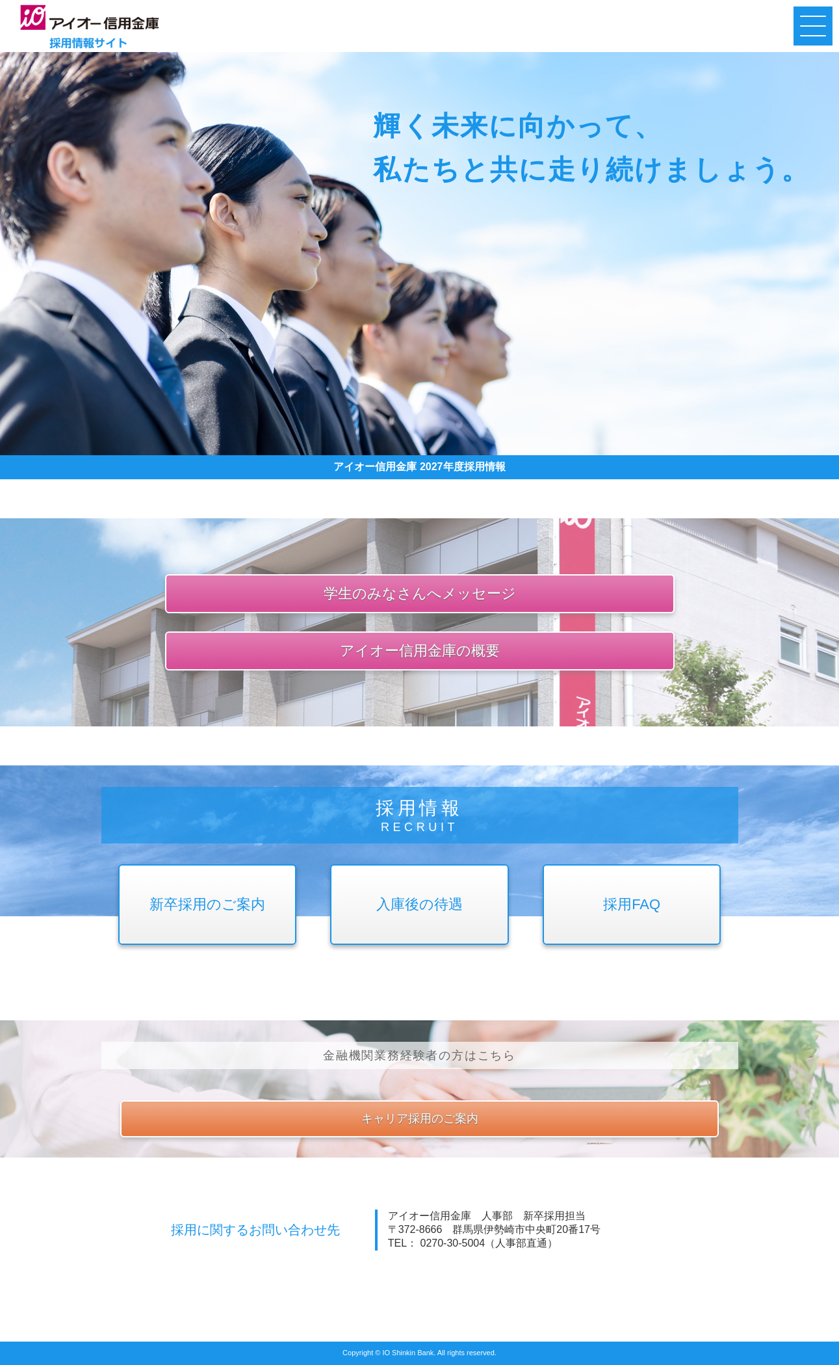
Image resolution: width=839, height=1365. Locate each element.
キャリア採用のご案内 (419, 1118)
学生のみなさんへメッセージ (420, 593)
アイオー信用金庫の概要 (420, 651)
